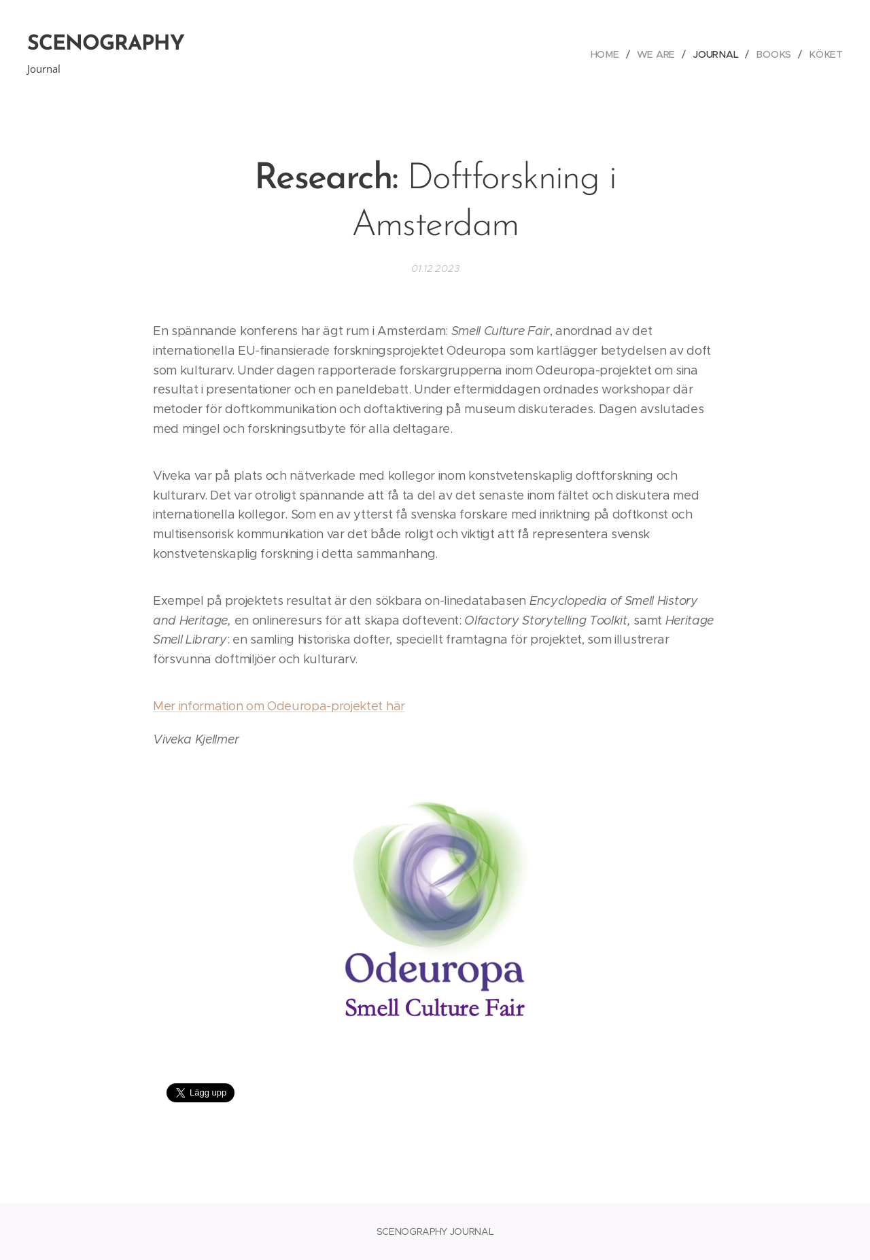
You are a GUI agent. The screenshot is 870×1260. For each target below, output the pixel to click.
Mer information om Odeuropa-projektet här (279, 706)
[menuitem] (612, 54)
